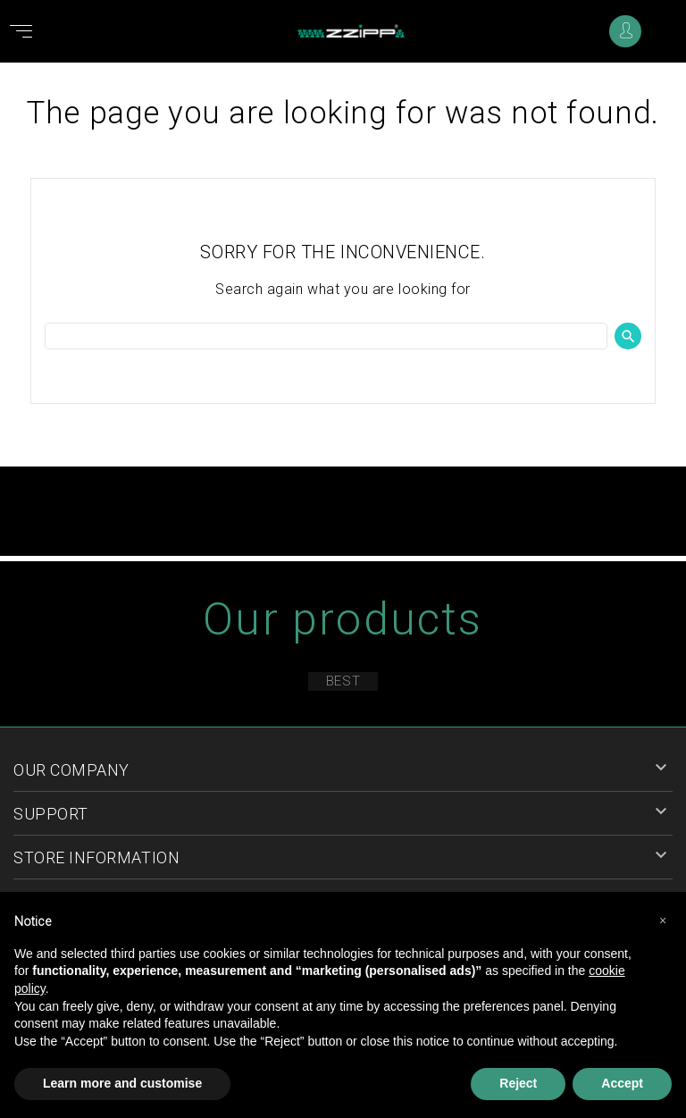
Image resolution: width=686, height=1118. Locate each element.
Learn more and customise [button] (122, 1083)
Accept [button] (622, 1083)
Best (343, 681)
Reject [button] (518, 1083)
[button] (662, 920)
